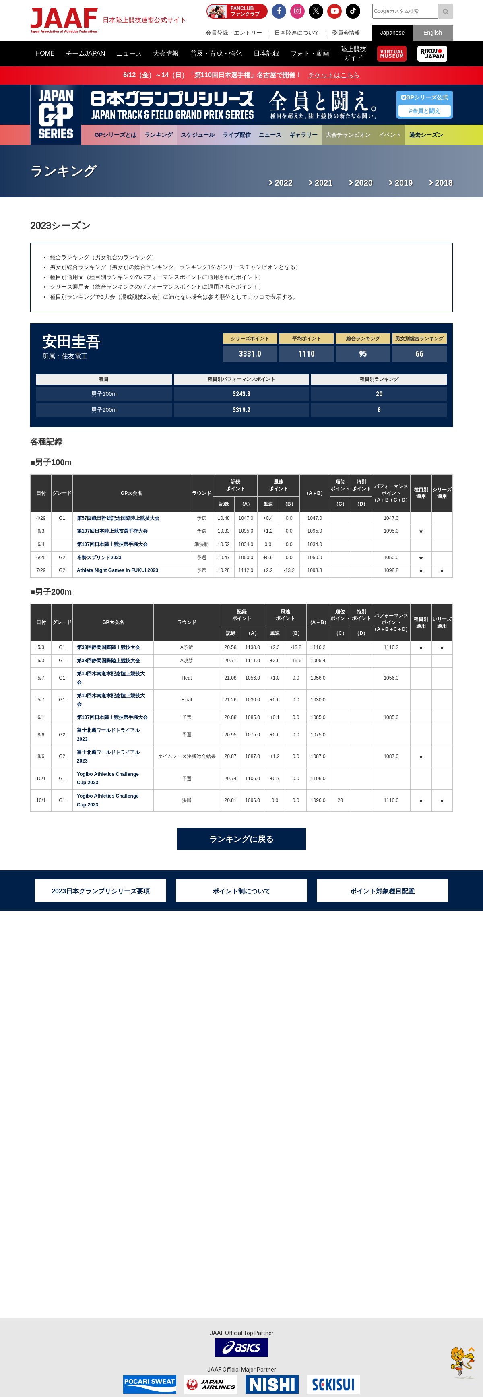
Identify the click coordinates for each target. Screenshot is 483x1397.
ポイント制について (241, 891)
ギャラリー (303, 135)
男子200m (53, 591)
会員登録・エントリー (234, 32)
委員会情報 (346, 32)
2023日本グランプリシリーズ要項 (101, 891)
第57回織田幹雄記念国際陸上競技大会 (118, 518)
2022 (284, 182)
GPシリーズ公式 (424, 97)
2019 (404, 182)
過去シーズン (426, 135)
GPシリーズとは (115, 135)
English (432, 32)
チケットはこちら (334, 75)
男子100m (53, 462)
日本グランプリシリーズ (55, 115)
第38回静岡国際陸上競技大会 (108, 647)
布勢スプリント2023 (99, 557)
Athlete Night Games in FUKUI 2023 (117, 570)
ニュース (270, 135)
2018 (444, 182)
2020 (364, 182)
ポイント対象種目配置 (382, 891)
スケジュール (198, 135)
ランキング (158, 135)
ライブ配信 (237, 135)
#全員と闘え (424, 110)
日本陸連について (297, 32)
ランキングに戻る (241, 839)
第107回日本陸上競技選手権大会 (112, 531)
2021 (324, 182)
